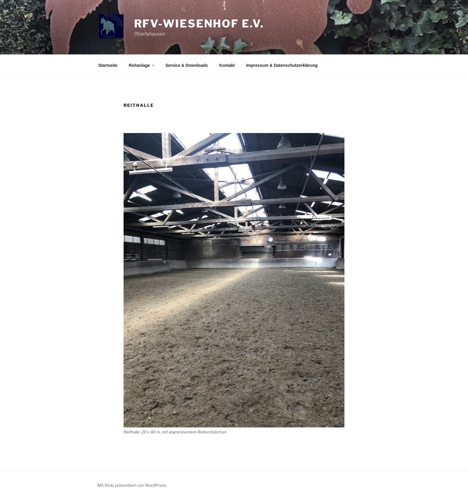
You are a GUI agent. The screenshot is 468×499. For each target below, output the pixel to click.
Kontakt (227, 65)
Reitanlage (142, 65)
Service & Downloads (186, 65)
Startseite (108, 65)
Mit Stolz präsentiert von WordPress (131, 485)
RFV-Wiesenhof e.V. (199, 23)
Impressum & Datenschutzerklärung (282, 65)
